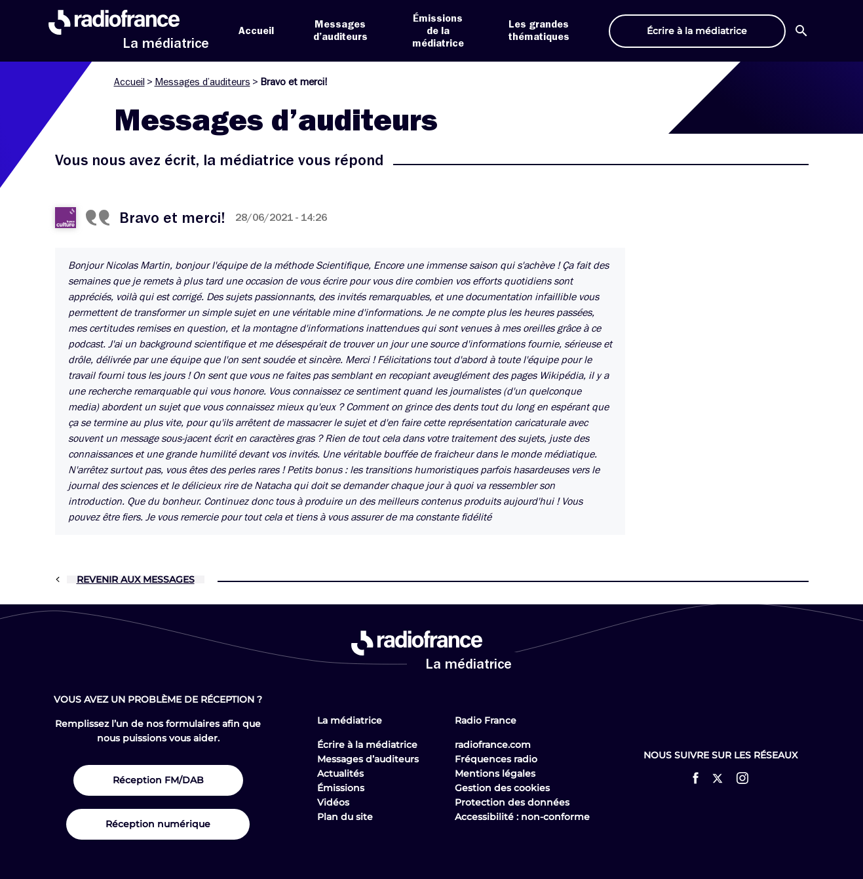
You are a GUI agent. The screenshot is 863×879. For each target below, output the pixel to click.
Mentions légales (495, 773)
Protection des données (512, 802)
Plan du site (345, 817)
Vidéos (333, 802)
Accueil (256, 31)
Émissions (340, 788)
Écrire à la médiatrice (367, 745)
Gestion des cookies (502, 788)
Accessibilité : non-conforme (522, 817)
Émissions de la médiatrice (438, 31)
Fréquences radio (496, 759)
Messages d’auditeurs (202, 82)
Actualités (340, 773)
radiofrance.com (493, 745)
